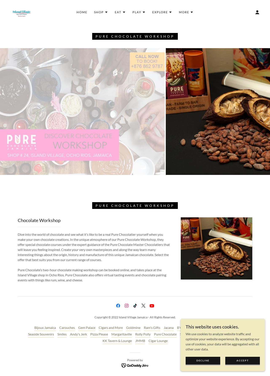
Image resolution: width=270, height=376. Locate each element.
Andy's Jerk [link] (78, 334)
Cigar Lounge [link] (158, 341)
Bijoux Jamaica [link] (45, 328)
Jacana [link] (169, 328)
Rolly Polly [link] (143, 334)
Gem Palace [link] (86, 328)
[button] (101, 12)
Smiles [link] (62, 334)
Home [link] (82, 12)
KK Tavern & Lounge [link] (117, 341)
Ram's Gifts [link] (152, 328)
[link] (21, 12)
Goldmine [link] (133, 328)
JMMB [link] (140, 341)
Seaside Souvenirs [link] (41, 334)
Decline (202, 360)
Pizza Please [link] (99, 334)
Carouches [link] (67, 328)
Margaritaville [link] (121, 334)
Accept (242, 360)
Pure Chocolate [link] (165, 334)
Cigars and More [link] (111, 328)
